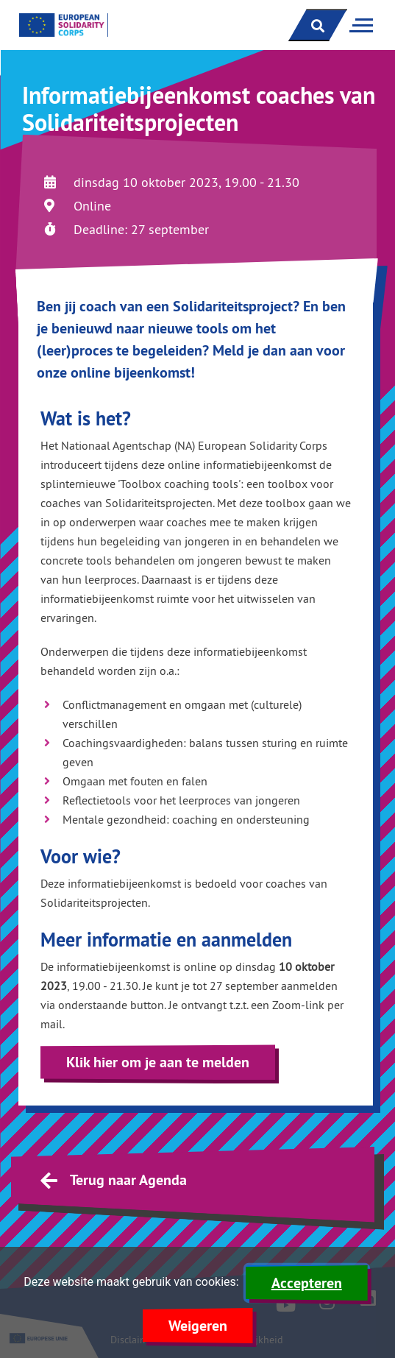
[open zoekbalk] (317, 25)
